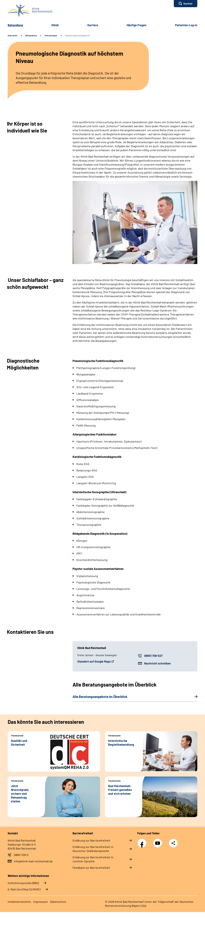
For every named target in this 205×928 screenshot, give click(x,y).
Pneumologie (51, 35)
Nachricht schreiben (157, 663)
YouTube (158, 841)
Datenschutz (58, 901)
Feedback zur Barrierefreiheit (91, 867)
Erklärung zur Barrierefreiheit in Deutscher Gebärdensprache (93, 849)
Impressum (40, 901)
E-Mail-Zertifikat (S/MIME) (24, 889)
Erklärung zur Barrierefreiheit (91, 840)
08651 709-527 (153, 655)
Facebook (143, 841)
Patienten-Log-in (186, 25)
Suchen (187, 3)
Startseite (12, 35)
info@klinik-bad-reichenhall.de (33, 861)
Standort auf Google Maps (94, 661)
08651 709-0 (21, 855)
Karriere (92, 25)
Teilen (173, 843)
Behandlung (15, 25)
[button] (185, 3)
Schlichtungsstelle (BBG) (23, 883)
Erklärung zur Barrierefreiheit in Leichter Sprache (93, 859)
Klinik (55, 25)
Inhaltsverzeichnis (19, 901)
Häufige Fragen (136, 25)
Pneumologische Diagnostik (77, 35)
